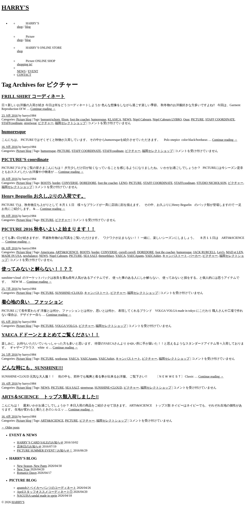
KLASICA (114, 119)
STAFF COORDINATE (220, 119)
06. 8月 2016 (10, 248)
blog (28, 26)
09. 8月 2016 (10, 216)
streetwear (30, 123)
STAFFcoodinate (12, 123)
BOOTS (46, 183)
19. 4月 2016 (10, 383)
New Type (23, 469)
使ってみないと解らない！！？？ (37, 268)
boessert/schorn (50, 119)
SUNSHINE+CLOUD (69, 292)
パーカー (195, 255)
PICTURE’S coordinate (25, 159)
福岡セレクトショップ (70, 123)
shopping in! (24, 64)
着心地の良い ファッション (32, 301)
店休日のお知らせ (29, 446)
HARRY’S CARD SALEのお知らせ (40, 442)
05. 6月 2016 (10, 321)
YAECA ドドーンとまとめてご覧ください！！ (50, 334)
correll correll (127, 252)
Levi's (220, 252)
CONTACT (24, 74)
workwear (61, 358)
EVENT (33, 71)
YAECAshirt (153, 255)
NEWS (21, 71)
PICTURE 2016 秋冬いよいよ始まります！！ (48, 229)
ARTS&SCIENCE (66, 252)
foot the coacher (80, 119)
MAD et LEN (234, 252)
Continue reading (43, 108)
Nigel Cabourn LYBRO (167, 119)
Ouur (186, 119)
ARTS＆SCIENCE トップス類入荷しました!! (50, 396)
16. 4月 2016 (10, 416)
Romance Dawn (27, 472)
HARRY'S (15, 7)
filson (65, 119)
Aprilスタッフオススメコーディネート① (45, 491)
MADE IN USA (12, 255)
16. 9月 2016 (10, 146)
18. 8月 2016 (10, 179)
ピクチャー (45, 123)
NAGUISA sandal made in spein (37, 495)
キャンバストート (174, 255)
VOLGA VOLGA (66, 325)
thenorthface (106, 255)
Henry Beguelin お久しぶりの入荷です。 (44, 196)
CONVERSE (70, 183)
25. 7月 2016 (10, 288)
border (56, 183)
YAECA (120, 255)
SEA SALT (90, 255)
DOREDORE (88, 183)
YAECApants (135, 255)
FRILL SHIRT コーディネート (33, 96)
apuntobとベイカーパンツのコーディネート (46, 487)
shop (20, 26)
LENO (123, 183)
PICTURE (197, 119)
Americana (47, 252)
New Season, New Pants (32, 465)
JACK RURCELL (204, 252)
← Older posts (10, 427)
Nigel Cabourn (142, 119)
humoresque (98, 119)
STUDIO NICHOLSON (211, 183)
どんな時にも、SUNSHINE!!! (32, 367)
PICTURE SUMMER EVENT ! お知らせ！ (45, 450)
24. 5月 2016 (10, 354)
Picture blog (23, 119)
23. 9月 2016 (10, 115)
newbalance (30, 255)
